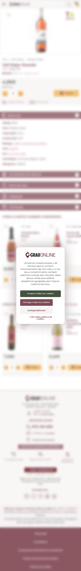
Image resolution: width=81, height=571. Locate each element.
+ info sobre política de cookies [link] (40, 318)
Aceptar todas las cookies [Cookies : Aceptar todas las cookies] (40, 294)
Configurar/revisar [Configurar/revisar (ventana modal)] (36, 311)
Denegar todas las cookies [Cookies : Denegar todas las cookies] (36, 302)
